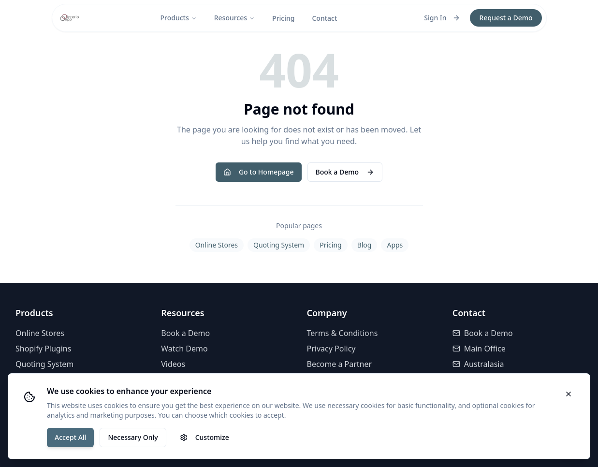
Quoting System (278, 244)
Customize (204, 437)
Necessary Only (133, 437)
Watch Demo (184, 348)
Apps (395, 244)
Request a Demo (506, 17)
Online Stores (216, 244)
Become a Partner (339, 364)
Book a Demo (345, 171)
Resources (234, 17)
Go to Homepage (258, 171)
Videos (173, 364)
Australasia (478, 364)
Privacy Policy (331, 348)
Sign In (442, 17)
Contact (324, 18)
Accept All (70, 437)
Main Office (479, 348)
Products (178, 17)
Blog (364, 244)
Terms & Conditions (342, 333)
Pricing (283, 18)
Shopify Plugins (43, 348)
